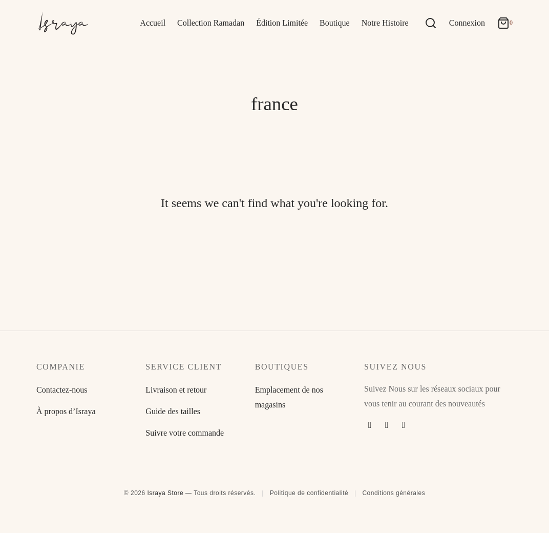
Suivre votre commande (184, 432)
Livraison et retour (175, 389)
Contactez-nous (62, 389)
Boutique (335, 22)
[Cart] (505, 23)
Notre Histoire (385, 22)
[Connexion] (467, 23)
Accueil (152, 22)
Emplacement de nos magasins (289, 397)
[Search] (431, 23)
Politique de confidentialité (309, 493)
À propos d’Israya (66, 411)
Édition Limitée (282, 22)
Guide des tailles (172, 411)
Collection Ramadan (210, 22)
